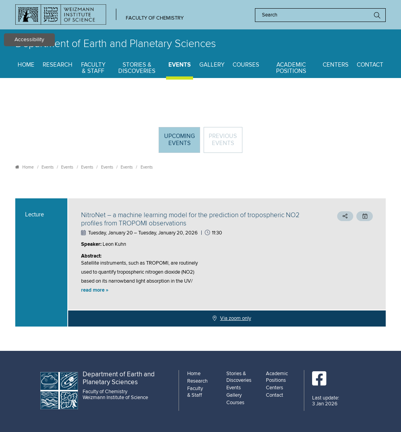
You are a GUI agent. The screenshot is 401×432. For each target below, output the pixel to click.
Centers (336, 65)
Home (26, 65)
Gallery (211, 65)
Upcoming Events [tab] (182, 142)
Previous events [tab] (223, 140)
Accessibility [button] (29, 39)
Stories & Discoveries (136, 68)
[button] (192, 290)
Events (179, 65)
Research (57, 65)
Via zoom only (235, 318)
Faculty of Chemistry (155, 18)
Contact (370, 65)
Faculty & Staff (93, 68)
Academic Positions (291, 68)
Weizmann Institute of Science (115, 397)
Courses (246, 65)
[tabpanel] (200, 262)
